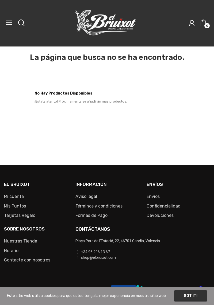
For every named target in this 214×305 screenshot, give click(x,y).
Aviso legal (86, 196)
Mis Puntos (15, 206)
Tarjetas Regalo (19, 215)
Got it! (190, 296)
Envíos (153, 196)
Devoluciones (160, 215)
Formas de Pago (91, 215)
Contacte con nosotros (27, 260)
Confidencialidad (164, 206)
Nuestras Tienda (20, 241)
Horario (11, 250)
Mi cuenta (14, 196)
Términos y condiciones (99, 206)
